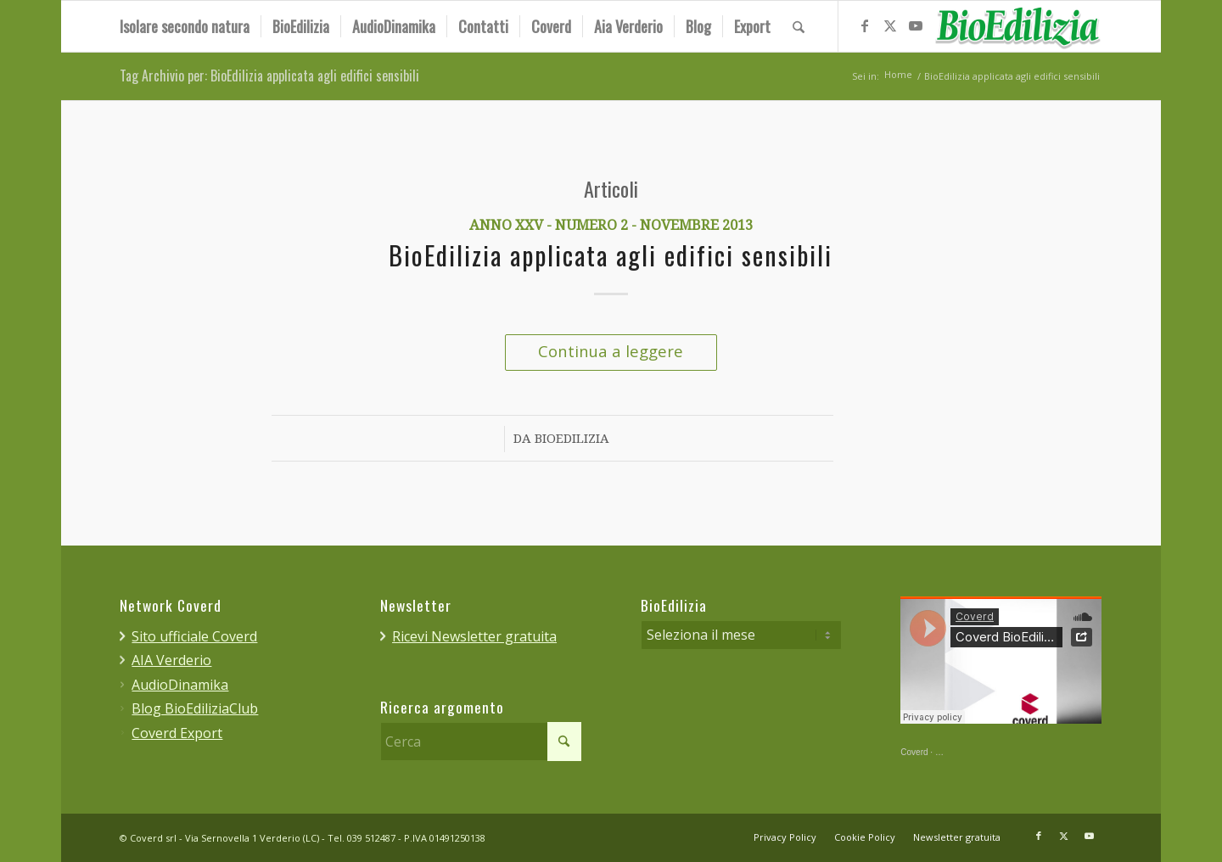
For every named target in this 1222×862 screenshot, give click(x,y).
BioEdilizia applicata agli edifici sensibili (610, 257)
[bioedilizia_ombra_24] (1017, 26)
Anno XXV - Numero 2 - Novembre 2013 (611, 226)
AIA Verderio (171, 660)
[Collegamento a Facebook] (864, 25)
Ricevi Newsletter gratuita (474, 636)
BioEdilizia (572, 439)
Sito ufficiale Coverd (194, 636)
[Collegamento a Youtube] (915, 25)
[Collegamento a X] (890, 25)
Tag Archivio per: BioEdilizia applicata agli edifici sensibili (269, 76)
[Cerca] (799, 26)
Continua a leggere (610, 350)
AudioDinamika (180, 684)
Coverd (914, 752)
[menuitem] (185, 26)
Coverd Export (177, 733)
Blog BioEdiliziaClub (195, 708)
